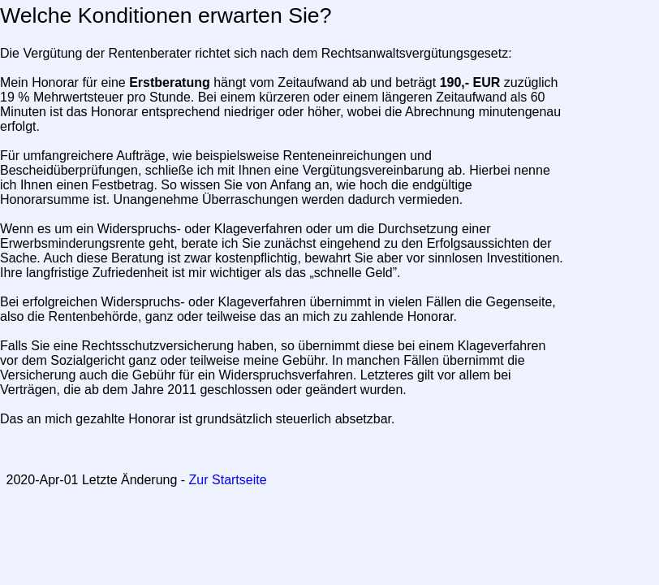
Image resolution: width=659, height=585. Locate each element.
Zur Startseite (228, 480)
